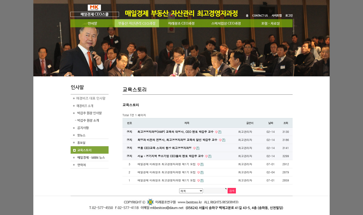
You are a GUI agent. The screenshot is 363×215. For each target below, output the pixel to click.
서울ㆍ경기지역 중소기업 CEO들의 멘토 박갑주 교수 (171, 156)
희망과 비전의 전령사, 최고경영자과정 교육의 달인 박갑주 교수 (178, 140)
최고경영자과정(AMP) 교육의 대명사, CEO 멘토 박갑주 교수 (176, 132)
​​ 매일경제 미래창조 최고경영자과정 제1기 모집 (167, 172)
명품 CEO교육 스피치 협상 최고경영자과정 (165, 148)
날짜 (270, 123)
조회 (285, 123)
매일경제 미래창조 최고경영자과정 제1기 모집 (167, 164)
